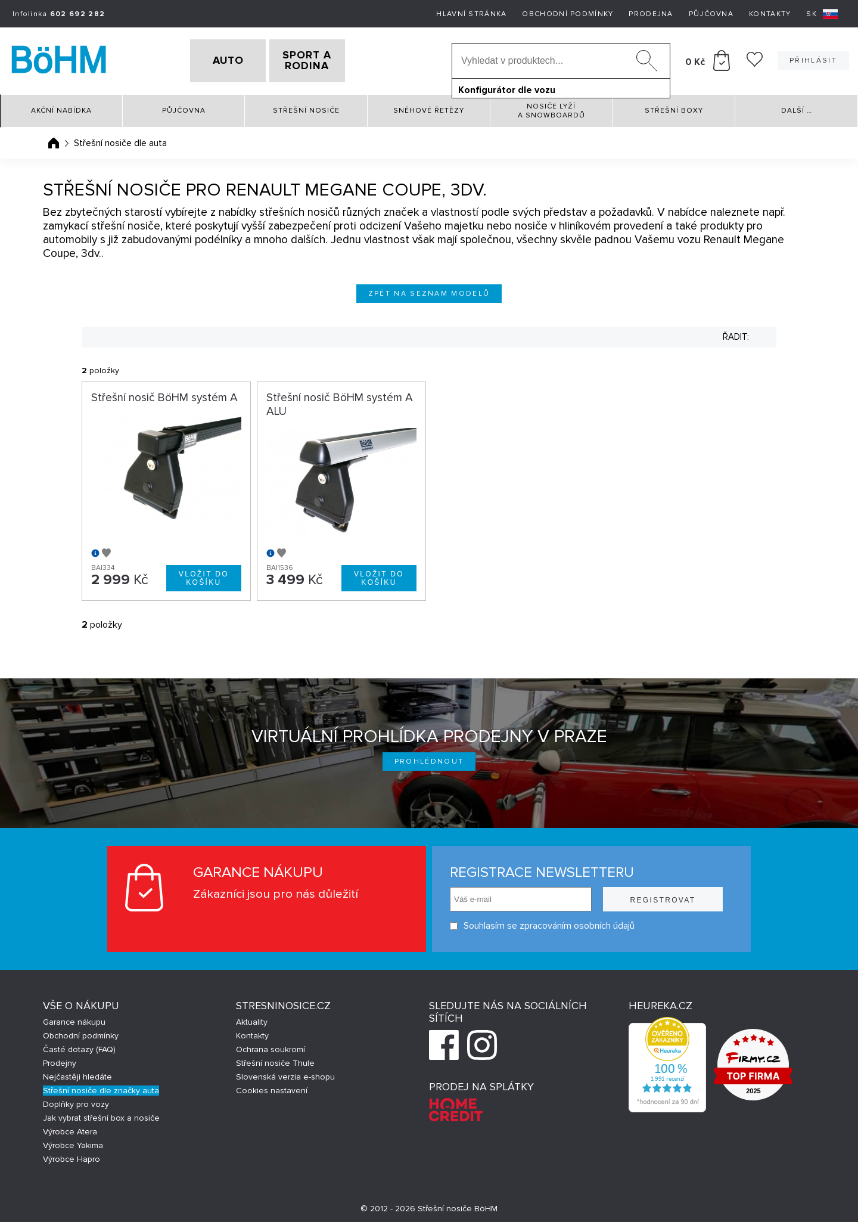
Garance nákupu (74, 1018)
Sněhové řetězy (428, 107)
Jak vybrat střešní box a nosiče (101, 1114)
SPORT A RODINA (326, 59)
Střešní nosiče (306, 107)
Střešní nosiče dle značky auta (101, 1087)
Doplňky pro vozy (76, 1101)
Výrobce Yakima (73, 1142)
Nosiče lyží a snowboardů (551, 107)
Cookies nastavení (271, 1087)
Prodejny (59, 1059)
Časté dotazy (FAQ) (79, 1046)
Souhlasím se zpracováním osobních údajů (542, 922)
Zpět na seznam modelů (429, 289)
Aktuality (252, 1018)
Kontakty (770, 14)
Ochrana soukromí (270, 1046)
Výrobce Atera (70, 1128)
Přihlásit (813, 58)
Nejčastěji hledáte (77, 1073)
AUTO (209, 59)
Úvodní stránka (53, 139)
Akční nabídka (61, 107)
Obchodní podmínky (567, 14)
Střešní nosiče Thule (275, 1059)
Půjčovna (711, 14)
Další (796, 107)
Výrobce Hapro (71, 1155)
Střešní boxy (674, 107)
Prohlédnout (429, 757)
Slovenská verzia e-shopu (285, 1073)
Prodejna (651, 14)
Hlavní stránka (471, 14)
